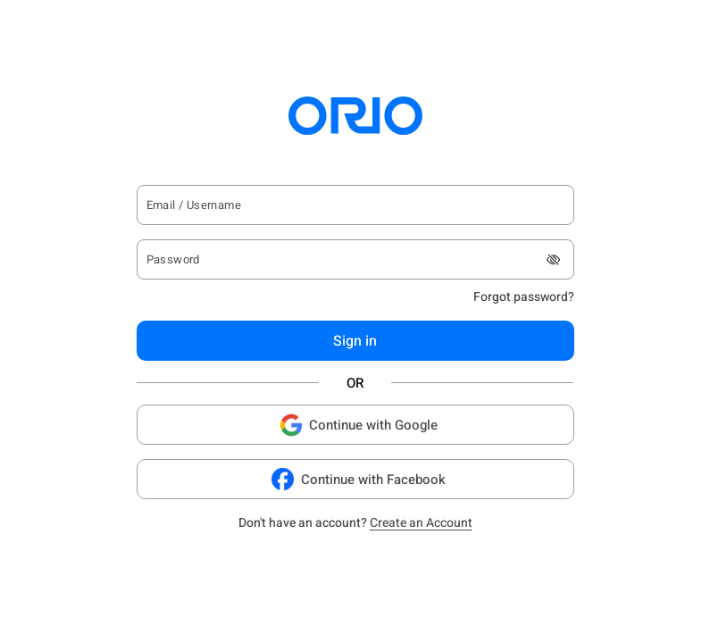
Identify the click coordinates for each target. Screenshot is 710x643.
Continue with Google (355, 425)
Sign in (355, 341)
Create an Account (421, 523)
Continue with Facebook (355, 479)
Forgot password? (523, 297)
